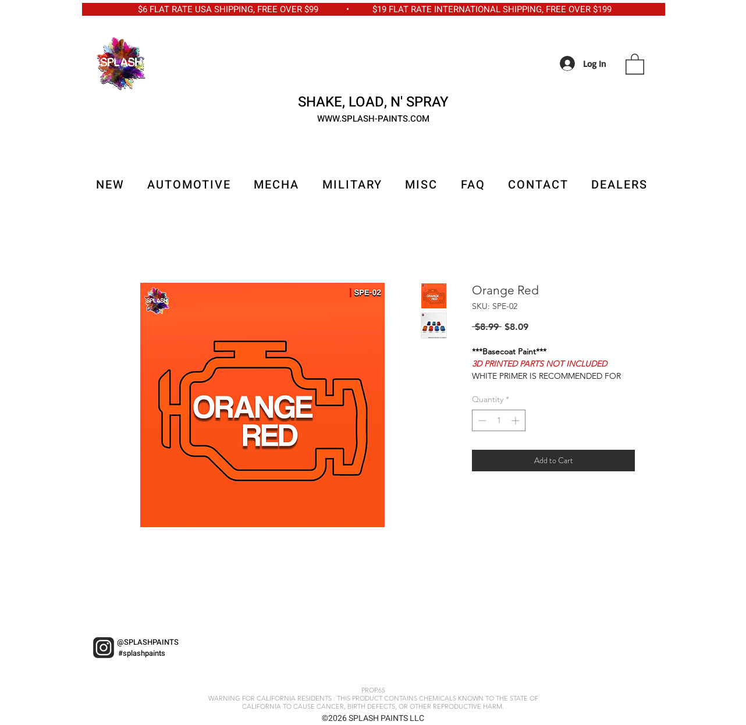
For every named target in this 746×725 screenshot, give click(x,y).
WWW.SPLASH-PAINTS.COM (373, 118)
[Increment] (516, 420)
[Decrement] (481, 420)
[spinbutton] (498, 420)
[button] (635, 63)
